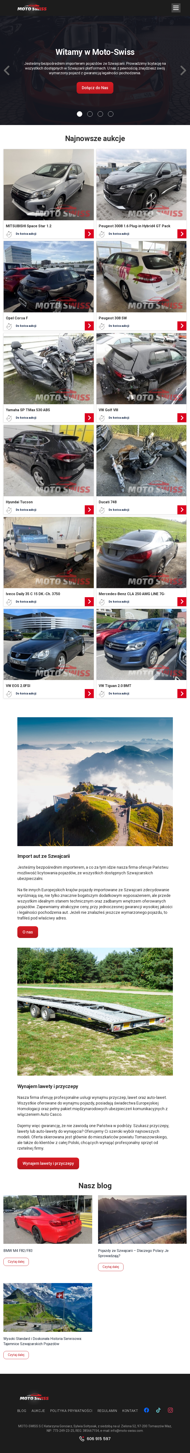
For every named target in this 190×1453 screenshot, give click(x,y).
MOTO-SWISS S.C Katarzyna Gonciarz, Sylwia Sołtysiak (57, 1426)
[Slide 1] (90, 114)
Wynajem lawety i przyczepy (48, 1163)
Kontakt (130, 1411)
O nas (28, 932)
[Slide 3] (110, 114)
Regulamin (107, 1411)
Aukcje (38, 1411)
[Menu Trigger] (176, 7)
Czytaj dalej (16, 1261)
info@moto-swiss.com (127, 1430)
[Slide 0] (79, 114)
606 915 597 (99, 1439)
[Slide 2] (100, 114)
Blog (22, 1411)
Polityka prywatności (71, 1411)
